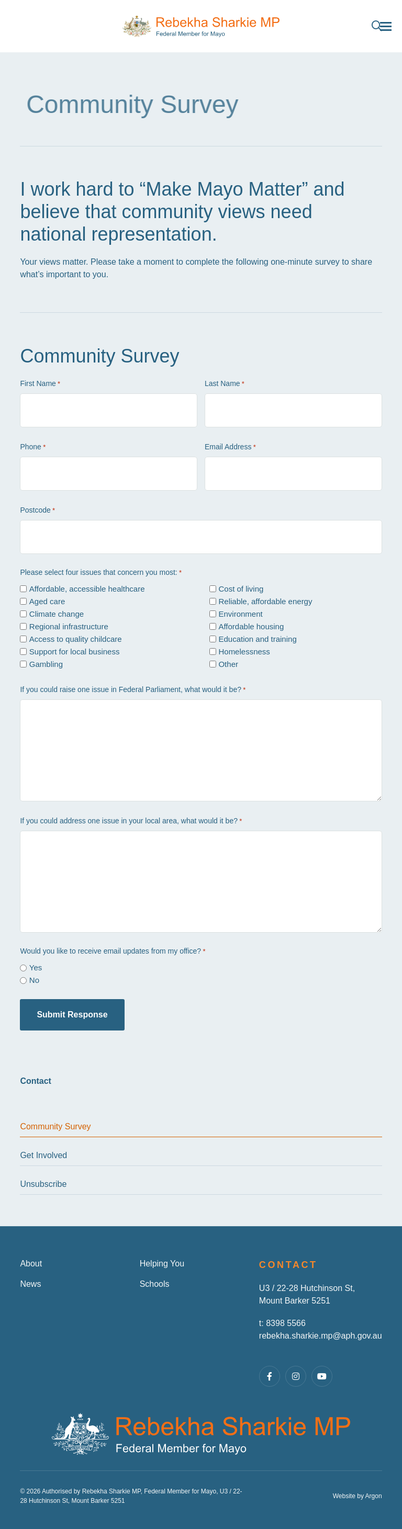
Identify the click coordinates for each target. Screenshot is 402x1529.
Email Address (230, 447)
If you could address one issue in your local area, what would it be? (131, 821)
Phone (33, 447)
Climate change (56, 613)
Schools (155, 1283)
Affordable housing (251, 626)
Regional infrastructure (68, 626)
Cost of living (240, 588)
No (34, 980)
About (31, 1263)
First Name (40, 384)
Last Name (224, 384)
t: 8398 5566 (282, 1323)
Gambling (46, 664)
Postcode (37, 510)
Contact (35, 1081)
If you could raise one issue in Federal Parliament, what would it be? (132, 690)
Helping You (162, 1263)
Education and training (257, 639)
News (30, 1283)
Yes (35, 967)
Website (344, 1496)
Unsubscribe (43, 1184)
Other (228, 664)
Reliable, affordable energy (265, 601)
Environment (240, 613)
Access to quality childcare (75, 639)
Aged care (47, 601)
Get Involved (43, 1155)
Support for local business (74, 651)
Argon (373, 1496)
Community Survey (55, 1126)
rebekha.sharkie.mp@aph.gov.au (320, 1335)
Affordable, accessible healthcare (87, 588)
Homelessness (244, 651)
